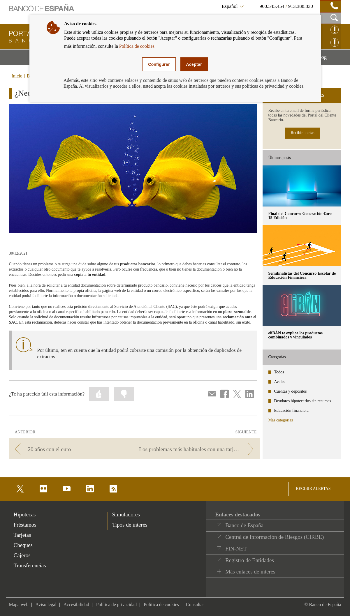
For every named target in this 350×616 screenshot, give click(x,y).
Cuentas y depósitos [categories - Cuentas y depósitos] (290, 391)
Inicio (17, 76)
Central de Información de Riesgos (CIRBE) (274, 537)
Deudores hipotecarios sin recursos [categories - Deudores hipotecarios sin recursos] (302, 401)
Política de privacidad (116, 604)
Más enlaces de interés (250, 572)
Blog (328, 59)
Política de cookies (161, 604)
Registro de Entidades (249, 560)
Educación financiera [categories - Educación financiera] (291, 410)
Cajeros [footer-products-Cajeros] (22, 555)
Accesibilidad (76, 604)
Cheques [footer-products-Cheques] (23, 545)
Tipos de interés (129, 525)
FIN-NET (236, 549)
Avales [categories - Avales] (279, 382)
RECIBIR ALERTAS (313, 488)
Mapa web (19, 604)
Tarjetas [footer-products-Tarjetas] (22, 535)
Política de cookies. (137, 46)
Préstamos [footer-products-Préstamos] (25, 525)
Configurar (159, 64)
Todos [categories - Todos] (279, 372)
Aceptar (194, 64)
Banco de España (244, 525)
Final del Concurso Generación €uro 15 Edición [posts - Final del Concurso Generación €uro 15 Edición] (300, 215)
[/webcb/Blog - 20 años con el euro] (70, 449)
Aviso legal (46, 604)
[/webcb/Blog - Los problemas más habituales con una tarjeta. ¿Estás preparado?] (197, 449)
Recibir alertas (302, 132)
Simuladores (126, 514)
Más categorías (280, 420)
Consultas (195, 604)
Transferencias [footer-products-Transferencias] (30, 565)
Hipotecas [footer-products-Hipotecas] (25, 514)
